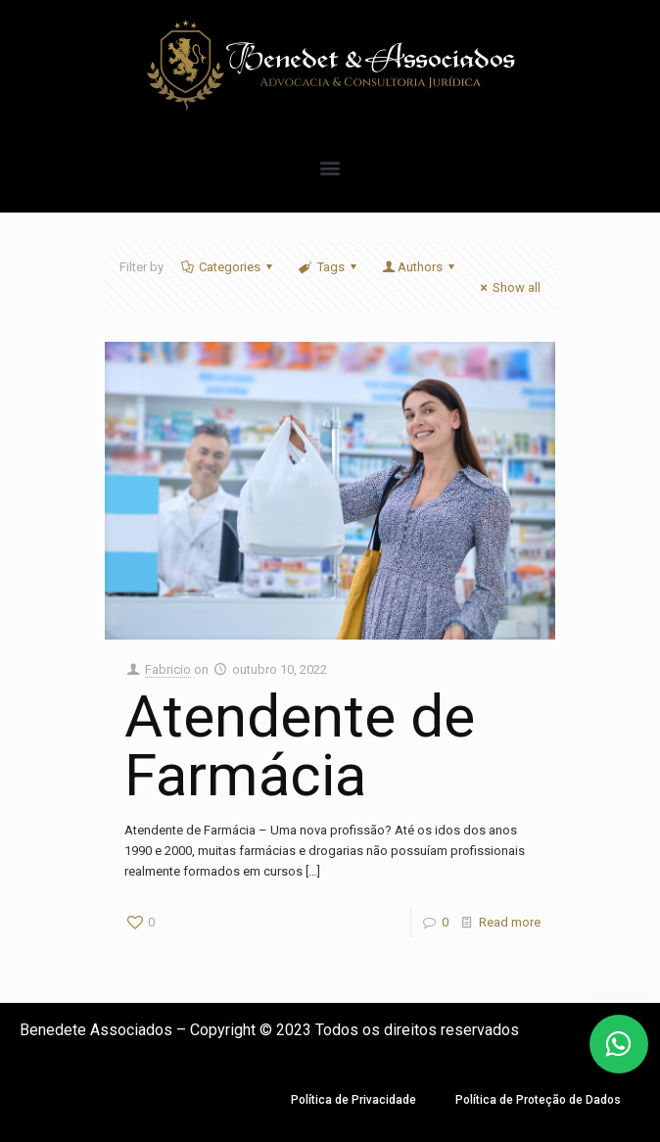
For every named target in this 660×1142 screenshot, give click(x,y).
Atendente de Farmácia (299, 746)
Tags (328, 267)
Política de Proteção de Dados (538, 1100)
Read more (510, 922)
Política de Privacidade (353, 1100)
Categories (228, 267)
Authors (420, 267)
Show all (508, 287)
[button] (330, 167)
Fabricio (168, 669)
